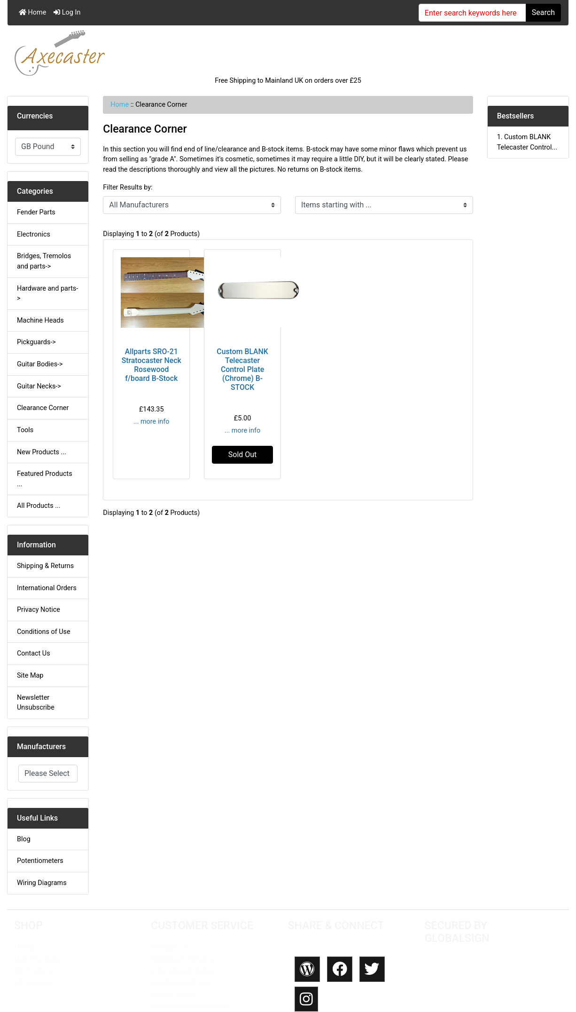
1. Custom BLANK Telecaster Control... (527, 142)
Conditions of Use (43, 632)
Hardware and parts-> (47, 294)
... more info (151, 422)
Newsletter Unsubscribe (35, 703)
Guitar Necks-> (39, 386)
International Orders (47, 588)
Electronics (33, 234)
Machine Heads (40, 320)
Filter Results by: (127, 187)
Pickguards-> (36, 342)
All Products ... (39, 506)
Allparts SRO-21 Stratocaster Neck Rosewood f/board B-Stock (151, 365)
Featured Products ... (44, 479)
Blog (24, 839)
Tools (25, 430)
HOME (24, 947)
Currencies (35, 115)
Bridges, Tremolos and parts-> (44, 261)
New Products (37, 959)
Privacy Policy (173, 994)
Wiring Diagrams (42, 883)
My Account (34, 982)
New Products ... (41, 452)
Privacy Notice (38, 610)
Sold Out (242, 454)
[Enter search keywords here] (472, 13)
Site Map (30, 676)
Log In (67, 12)
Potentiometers (40, 861)
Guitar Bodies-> (40, 364)
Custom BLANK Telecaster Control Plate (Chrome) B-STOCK (242, 369)
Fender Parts (36, 212)
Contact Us (33, 653)
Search (543, 12)
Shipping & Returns (45, 566)
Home (32, 12)
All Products (34, 970)
